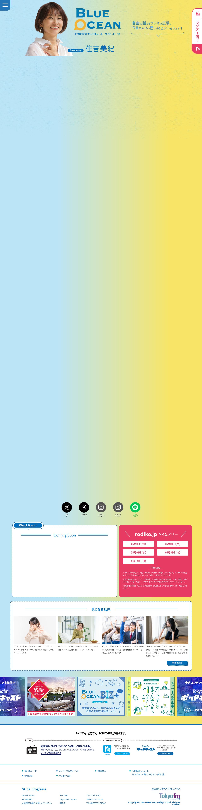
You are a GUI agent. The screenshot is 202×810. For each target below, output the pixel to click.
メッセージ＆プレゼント (69, 771)
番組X (67, 514)
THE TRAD (64, 795)
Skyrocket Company (68, 799)
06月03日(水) (138, 552)
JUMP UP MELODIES (94, 799)
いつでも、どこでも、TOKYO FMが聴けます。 (101, 733)
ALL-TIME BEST (27, 799)
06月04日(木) (172, 544)
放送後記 (28, 776)
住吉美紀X (84, 514)
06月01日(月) (138, 561)
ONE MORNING (28, 795)
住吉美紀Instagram (118, 514)
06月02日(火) (172, 552)
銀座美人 (102, 771)
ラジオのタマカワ (93, 795)
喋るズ (62, 802)
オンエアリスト (65, 776)
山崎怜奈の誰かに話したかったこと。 (37, 802)
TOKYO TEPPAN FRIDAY (96, 802)
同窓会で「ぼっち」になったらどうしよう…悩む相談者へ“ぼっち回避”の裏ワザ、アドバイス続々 (79, 646)
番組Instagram (101, 514)
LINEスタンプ (135, 514)
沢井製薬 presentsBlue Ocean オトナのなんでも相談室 (148, 772)
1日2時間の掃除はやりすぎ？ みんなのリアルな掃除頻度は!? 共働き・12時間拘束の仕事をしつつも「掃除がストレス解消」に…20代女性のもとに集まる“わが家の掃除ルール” (167, 649)
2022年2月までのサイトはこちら (166, 789)
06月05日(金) (138, 544)
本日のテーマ (30, 771)
